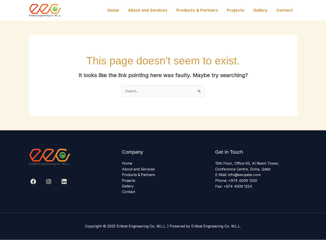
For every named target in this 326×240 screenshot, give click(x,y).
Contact (285, 10)
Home (115, 10)
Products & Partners (198, 10)
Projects (236, 10)
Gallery (261, 10)
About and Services (149, 10)
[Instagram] (48, 181)
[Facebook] (33, 181)
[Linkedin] (64, 181)
